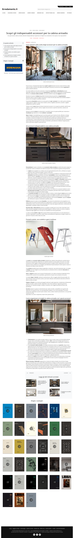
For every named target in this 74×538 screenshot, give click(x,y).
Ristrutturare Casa (50, 12)
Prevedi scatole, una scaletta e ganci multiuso (12, 52)
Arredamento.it (19, 9)
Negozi (70, 6)
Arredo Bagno (22, 12)
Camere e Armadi (31, 12)
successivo (67, 373)
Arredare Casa (40, 12)
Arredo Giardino (61, 12)
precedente (30, 373)
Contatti (53, 528)
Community (61, 6)
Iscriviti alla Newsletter (60, 528)
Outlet (66, 6)
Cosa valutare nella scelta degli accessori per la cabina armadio (13, 46)
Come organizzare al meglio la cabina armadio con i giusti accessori (12, 55)
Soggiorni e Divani (12, 12)
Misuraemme (36, 38)
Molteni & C (42, 38)
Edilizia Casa (42, 528)
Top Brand (69, 12)
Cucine (3, 12)
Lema (31, 38)
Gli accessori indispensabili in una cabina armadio (13, 49)
